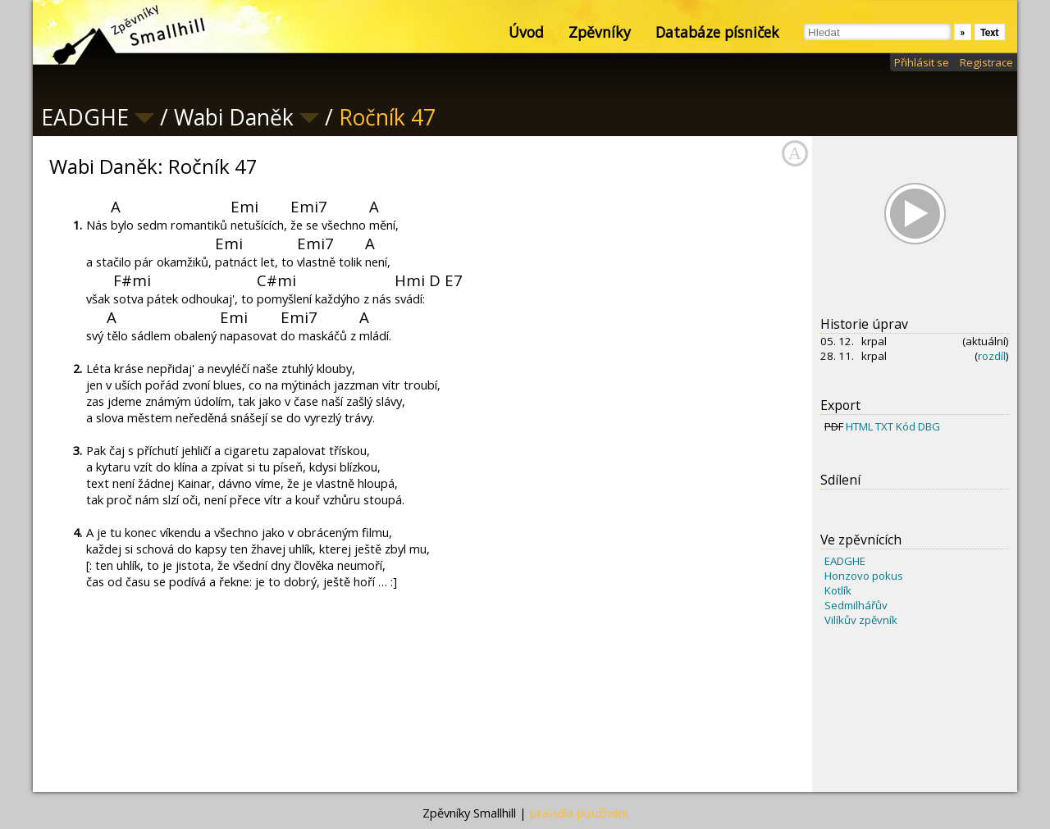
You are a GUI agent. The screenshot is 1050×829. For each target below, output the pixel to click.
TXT (884, 426)
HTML (859, 426)
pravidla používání (579, 812)
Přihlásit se (921, 62)
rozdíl (992, 355)
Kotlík (837, 590)
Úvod (526, 32)
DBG (929, 426)
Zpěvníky (599, 32)
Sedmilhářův (856, 605)
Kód (905, 426)
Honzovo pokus (863, 575)
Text (989, 32)
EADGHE (844, 560)
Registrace (986, 62)
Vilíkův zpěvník (860, 620)
